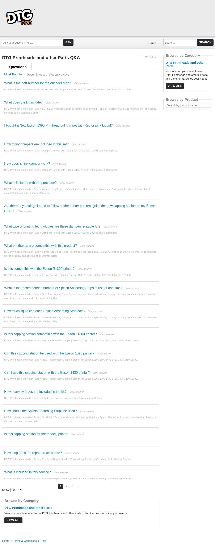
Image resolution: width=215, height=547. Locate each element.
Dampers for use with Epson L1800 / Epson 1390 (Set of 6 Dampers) (79, 150)
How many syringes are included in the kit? (35, 391)
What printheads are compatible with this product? (40, 245)
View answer (81, 83)
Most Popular (13, 74)
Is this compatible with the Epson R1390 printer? (39, 268)
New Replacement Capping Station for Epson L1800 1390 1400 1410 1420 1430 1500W (90, 340)
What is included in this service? (27, 472)
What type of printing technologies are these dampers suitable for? (52, 226)
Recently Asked (37, 74)
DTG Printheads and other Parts (21, 89)
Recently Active (59, 74)
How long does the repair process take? (33, 453)
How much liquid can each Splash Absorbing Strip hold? (44, 311)
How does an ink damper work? (27, 163)
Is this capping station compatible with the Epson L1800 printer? (50, 334)
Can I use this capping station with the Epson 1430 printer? (47, 372)
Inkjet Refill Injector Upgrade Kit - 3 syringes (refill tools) (72, 398)
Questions (18, 67)
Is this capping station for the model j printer (36, 434)
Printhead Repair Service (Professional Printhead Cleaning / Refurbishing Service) (86, 459)
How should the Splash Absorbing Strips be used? (40, 411)
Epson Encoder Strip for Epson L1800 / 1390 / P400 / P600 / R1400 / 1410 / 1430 (86, 89)
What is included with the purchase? (30, 183)
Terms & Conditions (25, 540)
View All (13, 520)
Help (43, 540)
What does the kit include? (23, 102)
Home (152, 43)
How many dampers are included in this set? (36, 144)
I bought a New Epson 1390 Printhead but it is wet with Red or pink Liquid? (58, 125)
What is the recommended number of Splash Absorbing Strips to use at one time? (63, 288)
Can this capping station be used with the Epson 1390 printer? (49, 353)
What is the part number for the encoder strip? (37, 83)
